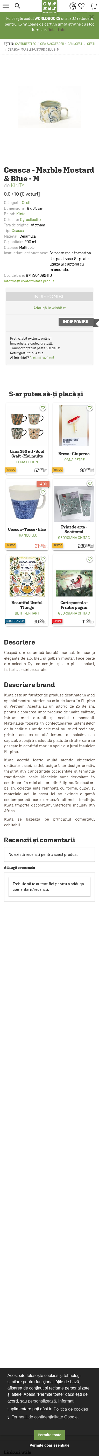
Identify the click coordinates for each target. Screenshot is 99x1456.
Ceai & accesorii (51, 44)
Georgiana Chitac (74, 538)
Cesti (91, 44)
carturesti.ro (25, 44)
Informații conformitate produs (29, 281)
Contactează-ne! (42, 358)
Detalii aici (57, 29)
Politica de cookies (71, 1409)
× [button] (92, 17)
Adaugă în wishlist (49, 308)
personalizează (42, 1401)
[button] (26, 6)
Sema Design (27, 462)
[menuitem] (71, 6)
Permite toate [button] (49, 1435)
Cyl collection (31, 219)
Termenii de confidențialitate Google (44, 1417)
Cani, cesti (75, 44)
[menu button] (6, 6)
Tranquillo (27, 535)
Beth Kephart (27, 613)
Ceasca (18, 230)
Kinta (18, 185)
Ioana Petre (74, 460)
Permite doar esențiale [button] (49, 1445)
